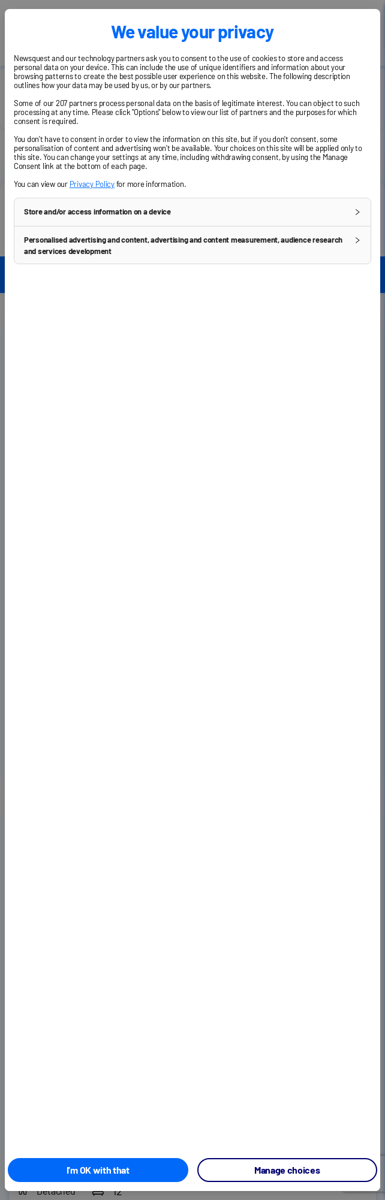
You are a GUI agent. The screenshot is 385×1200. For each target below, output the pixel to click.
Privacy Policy (92, 184)
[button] (192, 212)
